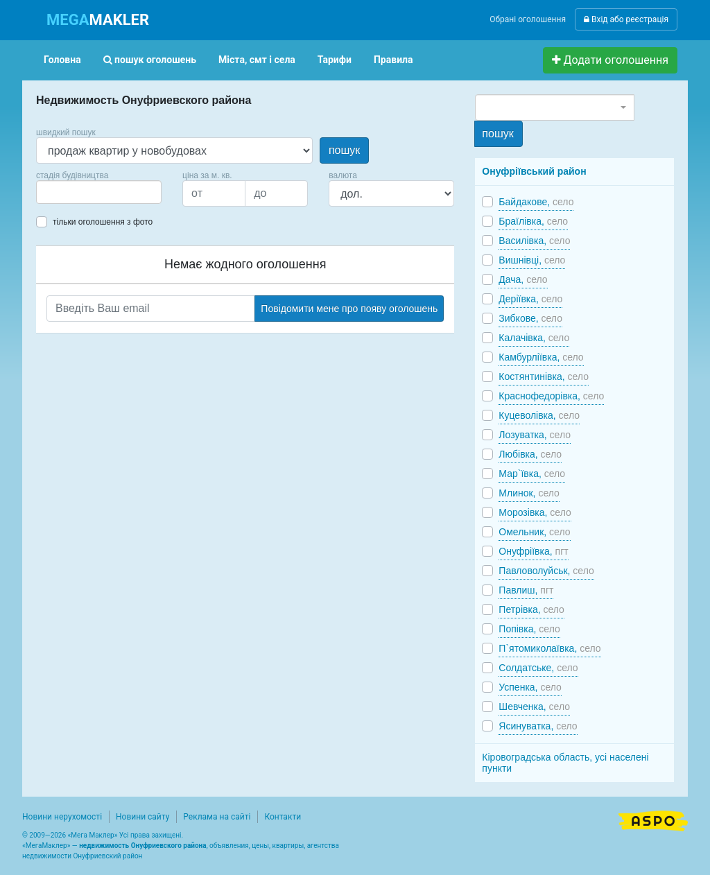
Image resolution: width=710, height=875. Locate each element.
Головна (62, 59)
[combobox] (99, 192)
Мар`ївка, (532, 473)
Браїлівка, (533, 221)
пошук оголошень (149, 59)
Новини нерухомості (62, 817)
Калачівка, (534, 337)
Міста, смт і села (256, 59)
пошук (344, 150)
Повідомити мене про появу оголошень (349, 308)
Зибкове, (530, 318)
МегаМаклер (46, 845)
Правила (393, 59)
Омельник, (534, 531)
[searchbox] (61, 192)
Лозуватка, (535, 434)
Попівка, (529, 628)
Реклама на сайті (216, 817)
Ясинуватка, (538, 725)
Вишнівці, (532, 260)
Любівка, (530, 454)
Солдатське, (538, 667)
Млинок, (529, 493)
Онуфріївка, (533, 551)
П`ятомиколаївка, (549, 648)
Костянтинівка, (544, 376)
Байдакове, (536, 201)
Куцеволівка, (539, 415)
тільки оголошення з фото (103, 222)
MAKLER (97, 19)
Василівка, (534, 240)
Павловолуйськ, (546, 570)
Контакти (282, 817)
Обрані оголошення (528, 19)
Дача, (523, 279)
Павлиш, (526, 590)
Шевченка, (534, 706)
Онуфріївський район (534, 171)
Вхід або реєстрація (626, 19)
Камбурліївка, (541, 357)
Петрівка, (531, 609)
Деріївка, (530, 298)
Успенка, (530, 687)
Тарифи (335, 59)
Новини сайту (142, 817)
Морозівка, (535, 512)
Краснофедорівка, (551, 395)
